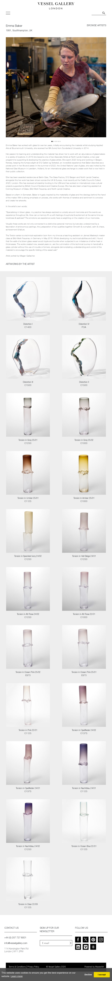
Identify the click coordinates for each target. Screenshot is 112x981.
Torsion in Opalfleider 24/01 (28, 788)
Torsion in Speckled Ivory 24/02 (28, 556)
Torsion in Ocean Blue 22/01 (84, 846)
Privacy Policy (33, 967)
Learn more (17, 976)
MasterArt (99, 967)
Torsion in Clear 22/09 (28, 904)
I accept (102, 974)
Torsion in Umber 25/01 (28, 498)
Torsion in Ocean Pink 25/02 (28, 672)
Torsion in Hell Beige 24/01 (84, 556)
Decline (88, 974)
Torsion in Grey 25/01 (28, 440)
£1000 (84, 444)
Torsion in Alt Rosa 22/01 (84, 614)
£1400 (28, 327)
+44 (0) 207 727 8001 (15, 938)
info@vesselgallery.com (15, 943)
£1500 (28, 385)
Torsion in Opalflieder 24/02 (84, 730)
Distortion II (84, 382)
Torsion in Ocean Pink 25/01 (84, 672)
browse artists (96, 26)
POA (84, 327)
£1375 (84, 734)
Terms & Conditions (17, 967)
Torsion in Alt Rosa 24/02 (28, 614)
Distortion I (28, 324)
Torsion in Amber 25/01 (84, 498)
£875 (28, 676)
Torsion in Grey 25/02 (84, 440)
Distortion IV (84, 324)
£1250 (28, 444)
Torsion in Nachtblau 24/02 (28, 846)
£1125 (28, 502)
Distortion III (28, 382)
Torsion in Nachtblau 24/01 (84, 788)
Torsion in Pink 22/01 (28, 730)
